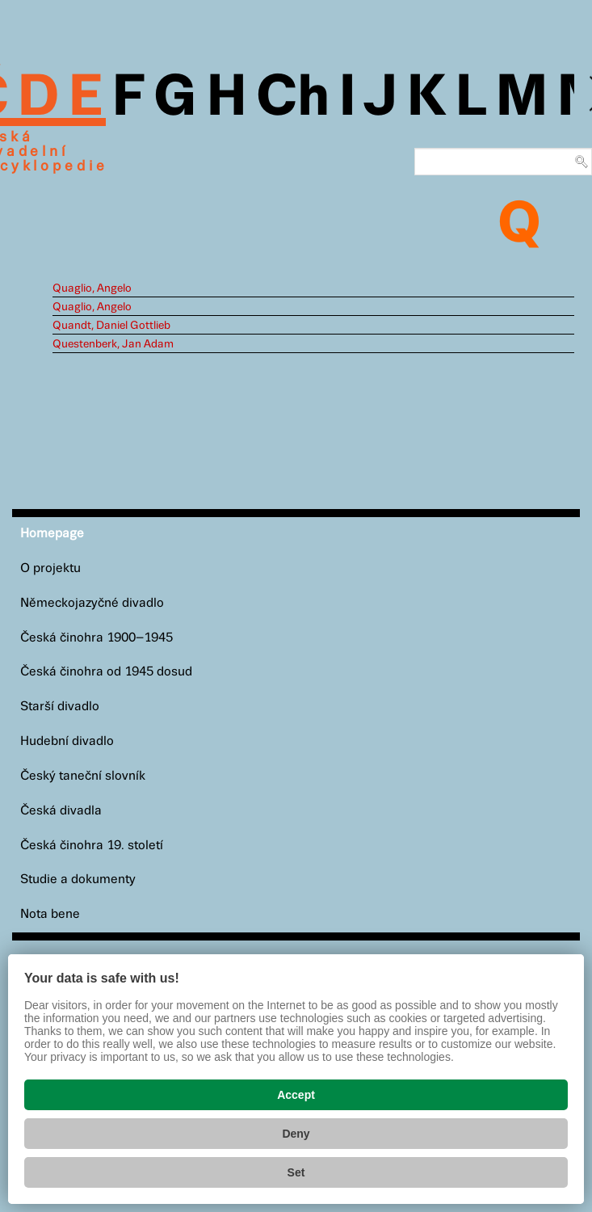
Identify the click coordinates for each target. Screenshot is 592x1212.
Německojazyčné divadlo (92, 603)
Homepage (52, 534)
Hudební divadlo (67, 741)
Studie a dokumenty (78, 879)
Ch (292, 98)
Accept (296, 1094)
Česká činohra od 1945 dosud (106, 672)
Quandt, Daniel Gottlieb (111, 325)
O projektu (50, 568)
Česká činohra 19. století (91, 845)
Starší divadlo (59, 706)
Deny (295, 1133)
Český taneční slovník (82, 776)
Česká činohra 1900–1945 (96, 638)
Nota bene (50, 914)
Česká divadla (61, 811)
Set (296, 1172)
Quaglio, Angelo (92, 288)
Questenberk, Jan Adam (113, 344)
